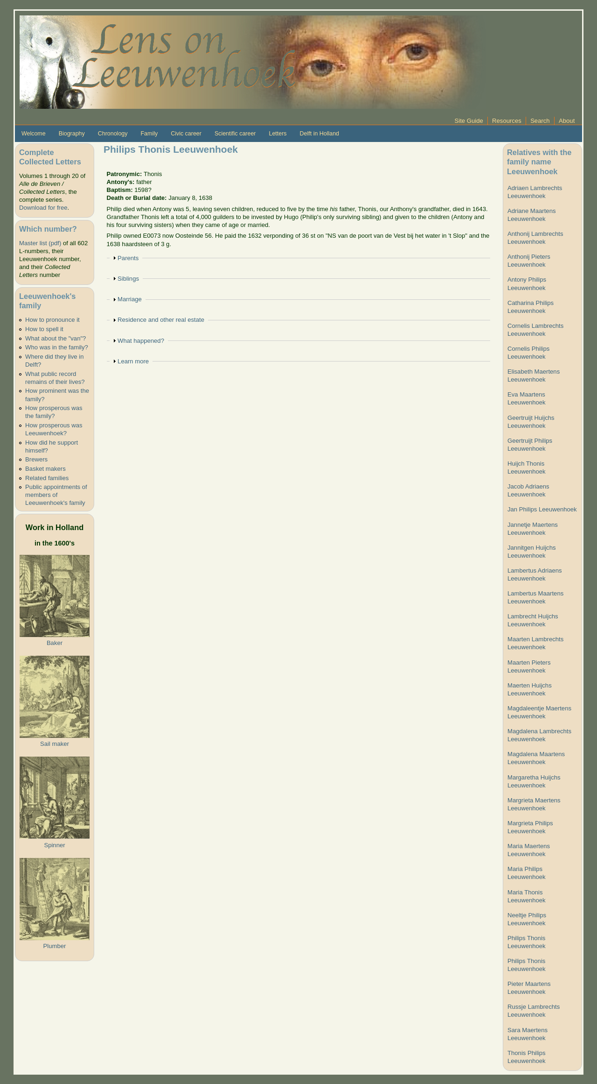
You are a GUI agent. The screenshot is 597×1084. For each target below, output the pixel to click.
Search (540, 120)
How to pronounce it (52, 319)
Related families (47, 478)
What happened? (141, 340)
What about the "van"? (55, 338)
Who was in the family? (56, 347)
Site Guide (469, 120)
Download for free (43, 207)
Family (149, 133)
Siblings (128, 278)
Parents (128, 258)
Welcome (33, 133)
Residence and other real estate (161, 319)
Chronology (113, 133)
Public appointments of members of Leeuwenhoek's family (56, 494)
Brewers (36, 459)
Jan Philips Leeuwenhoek (542, 509)
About (567, 120)
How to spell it (44, 329)
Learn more (133, 361)
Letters (277, 133)
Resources (506, 120)
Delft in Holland (319, 133)
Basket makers (45, 468)
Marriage (130, 299)
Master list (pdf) (40, 243)
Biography (72, 133)
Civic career (186, 133)
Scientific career (235, 133)
